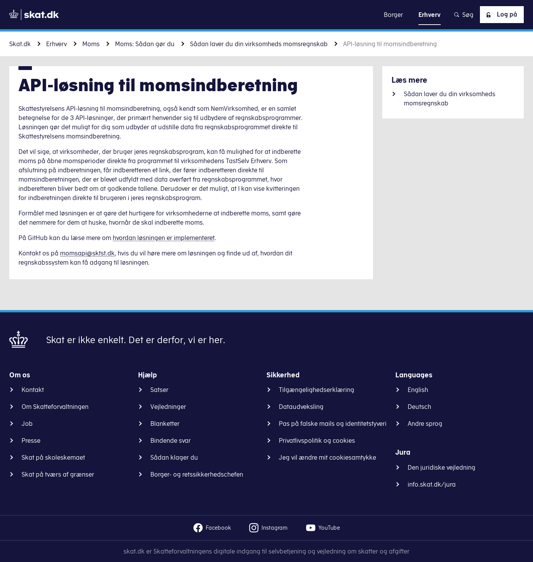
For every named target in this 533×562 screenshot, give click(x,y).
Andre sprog (425, 423)
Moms (91, 43)
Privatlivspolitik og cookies (317, 440)
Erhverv (56, 43)
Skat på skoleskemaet (53, 457)
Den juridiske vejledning (441, 467)
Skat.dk (20, 43)
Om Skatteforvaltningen (55, 406)
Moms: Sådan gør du (145, 43)
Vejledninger (168, 406)
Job (27, 423)
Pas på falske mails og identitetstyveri (332, 423)
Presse (31, 440)
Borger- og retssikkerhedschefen (196, 474)
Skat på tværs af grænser (58, 474)
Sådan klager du (174, 457)
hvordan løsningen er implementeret (164, 237)
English (418, 389)
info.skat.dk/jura (432, 484)
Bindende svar (170, 440)
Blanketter (165, 423)
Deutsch (419, 406)
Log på (500, 14)
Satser (159, 389)
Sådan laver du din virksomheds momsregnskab (259, 43)
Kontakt (33, 389)
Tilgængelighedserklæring (316, 389)
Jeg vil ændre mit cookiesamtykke (327, 457)
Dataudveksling (301, 406)
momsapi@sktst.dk (87, 253)
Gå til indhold (267, 14)
